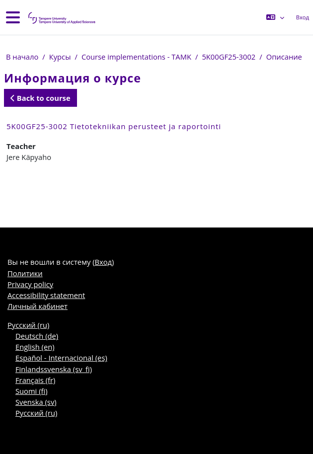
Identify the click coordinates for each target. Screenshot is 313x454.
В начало (22, 57)
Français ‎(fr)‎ (35, 380)
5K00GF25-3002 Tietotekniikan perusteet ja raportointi (113, 126)
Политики (25, 273)
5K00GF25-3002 (228, 57)
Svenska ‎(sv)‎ (36, 402)
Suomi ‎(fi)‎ (31, 391)
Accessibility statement (46, 295)
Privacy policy (30, 284)
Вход (302, 17)
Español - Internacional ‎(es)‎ (61, 358)
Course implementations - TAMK (136, 57)
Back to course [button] (40, 98)
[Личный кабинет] (61, 17)
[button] (275, 17)
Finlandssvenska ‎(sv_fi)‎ (53, 369)
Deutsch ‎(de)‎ (36, 336)
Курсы (60, 57)
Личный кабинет (37, 306)
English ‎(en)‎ (35, 347)
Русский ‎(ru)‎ (28, 325)
